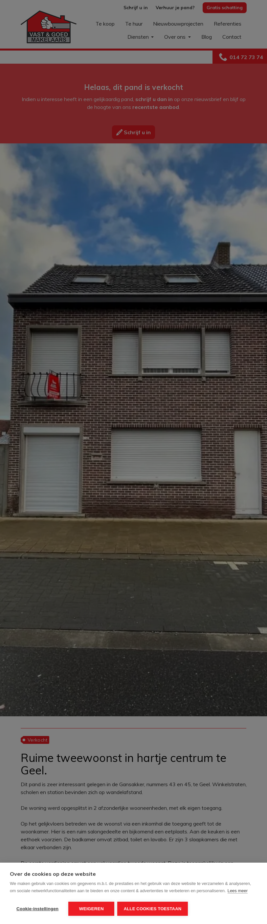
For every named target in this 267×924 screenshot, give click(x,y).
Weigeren (91, 908)
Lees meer (238, 891)
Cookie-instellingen (37, 908)
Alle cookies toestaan (153, 908)
